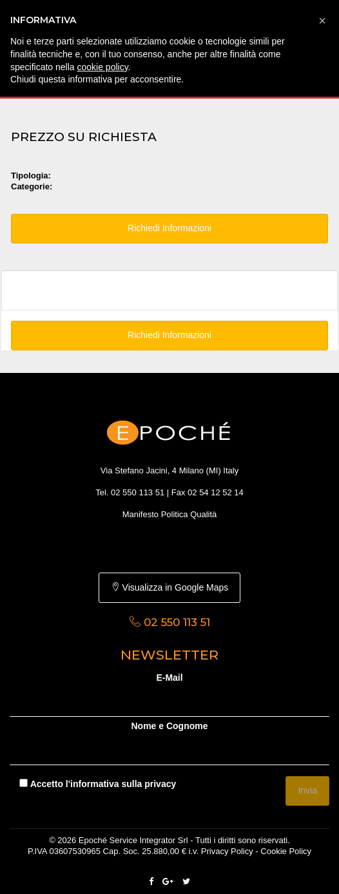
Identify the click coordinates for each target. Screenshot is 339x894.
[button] (322, 20)
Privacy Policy (227, 851)
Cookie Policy (285, 851)
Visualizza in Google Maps (170, 587)
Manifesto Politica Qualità (169, 514)
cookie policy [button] (102, 67)
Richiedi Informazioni (169, 228)
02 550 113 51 (137, 492)
